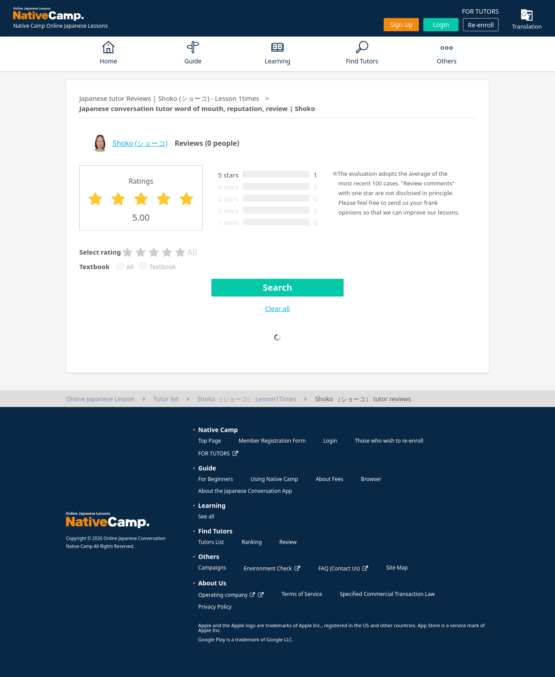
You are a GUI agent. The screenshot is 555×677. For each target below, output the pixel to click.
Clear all (277, 308)
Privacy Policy (215, 606)
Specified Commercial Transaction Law (387, 594)
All (129, 267)
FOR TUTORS (480, 11)
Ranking (251, 542)
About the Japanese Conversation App (245, 491)
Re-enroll (481, 25)
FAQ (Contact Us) (339, 568)
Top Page (209, 440)
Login (441, 24)
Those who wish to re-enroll (389, 440)
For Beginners (215, 479)
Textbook (162, 267)
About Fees (330, 479)
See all (206, 516)
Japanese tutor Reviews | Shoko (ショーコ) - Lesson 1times (169, 98)
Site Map (397, 567)
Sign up (401, 24)
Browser (371, 479)
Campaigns (212, 567)
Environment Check (268, 568)
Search (277, 287)
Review (287, 542)
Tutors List (211, 542)
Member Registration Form (272, 440)
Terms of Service (301, 594)
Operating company (226, 595)
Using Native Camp (274, 479)
